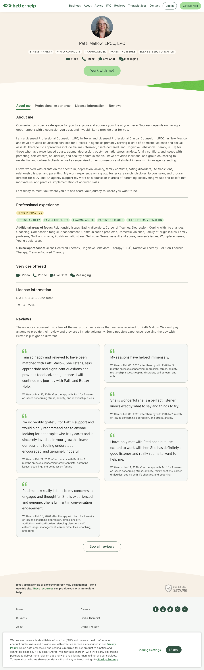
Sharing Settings (107, 659)
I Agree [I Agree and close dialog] (173, 650)
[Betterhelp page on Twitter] (176, 631)
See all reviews (102, 546)
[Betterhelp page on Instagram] (162, 631)
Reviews (115, 106)
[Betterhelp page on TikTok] (169, 631)
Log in (170, 6)
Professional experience (53, 106)
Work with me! (102, 71)
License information (90, 106)
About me (23, 106)
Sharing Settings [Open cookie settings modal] (149, 650)
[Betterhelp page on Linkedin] (184, 631)
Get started (190, 6)
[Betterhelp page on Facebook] (155, 631)
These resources (42, 588)
